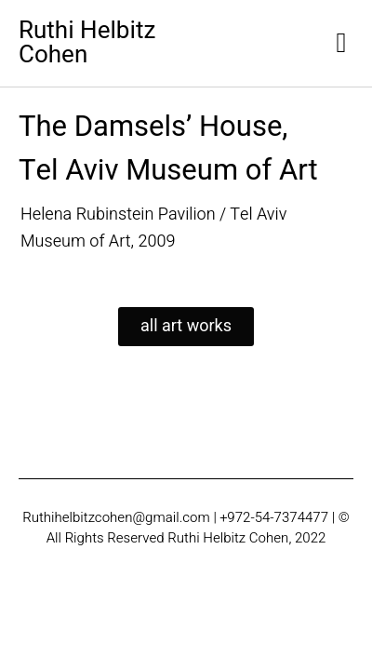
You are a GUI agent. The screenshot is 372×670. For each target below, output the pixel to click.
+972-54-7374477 (274, 517)
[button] (341, 43)
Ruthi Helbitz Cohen (87, 43)
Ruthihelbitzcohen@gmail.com (116, 517)
